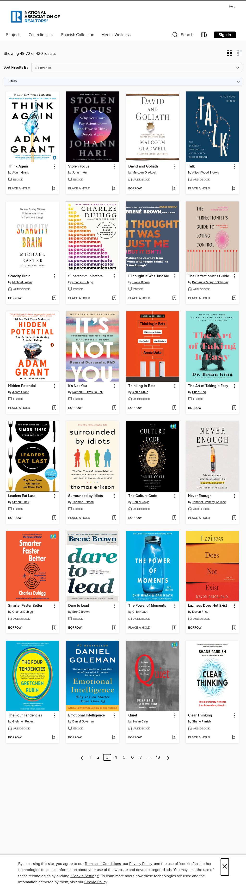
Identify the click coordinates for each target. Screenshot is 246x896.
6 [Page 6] (132, 757)
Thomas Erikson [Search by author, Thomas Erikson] (83, 502)
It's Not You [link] (77, 386)
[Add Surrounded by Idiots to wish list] (114, 518)
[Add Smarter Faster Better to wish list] (54, 628)
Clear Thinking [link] (200, 715)
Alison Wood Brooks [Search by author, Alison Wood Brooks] (205, 172)
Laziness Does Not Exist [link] (207, 606)
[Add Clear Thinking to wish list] (234, 738)
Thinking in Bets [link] (141, 386)
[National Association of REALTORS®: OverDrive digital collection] (35, 16)
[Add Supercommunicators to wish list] (114, 298)
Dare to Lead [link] (78, 606)
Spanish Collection (77, 35)
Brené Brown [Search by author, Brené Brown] (141, 282)
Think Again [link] (18, 166)
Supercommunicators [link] (85, 276)
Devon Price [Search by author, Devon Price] (200, 612)
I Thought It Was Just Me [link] (148, 276)
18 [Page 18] (158, 757)
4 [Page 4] (116, 757)
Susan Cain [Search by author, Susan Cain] (140, 721)
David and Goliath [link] (143, 166)
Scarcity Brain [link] (19, 276)
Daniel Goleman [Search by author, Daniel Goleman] (83, 721)
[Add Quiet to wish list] (174, 738)
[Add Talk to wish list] (234, 189)
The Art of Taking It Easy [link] (208, 386)
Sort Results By (16, 67)
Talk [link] (191, 166)
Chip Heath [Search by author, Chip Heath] (140, 612)
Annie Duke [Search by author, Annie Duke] (140, 392)
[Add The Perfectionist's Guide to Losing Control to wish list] (234, 298)
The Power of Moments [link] (147, 606)
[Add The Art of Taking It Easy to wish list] (234, 408)
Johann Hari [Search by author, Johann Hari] (80, 172)
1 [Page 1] (90, 757)
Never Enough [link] (200, 496)
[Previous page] (81, 757)
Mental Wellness (116, 35)
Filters (12, 81)
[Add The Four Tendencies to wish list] (54, 738)
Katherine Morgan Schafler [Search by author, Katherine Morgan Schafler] (210, 282)
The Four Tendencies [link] (25, 715)
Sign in (225, 35)
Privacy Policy (140, 863)
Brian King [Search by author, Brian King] (199, 392)
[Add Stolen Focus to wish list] (114, 189)
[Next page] (168, 757)
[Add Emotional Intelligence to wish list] (114, 738)
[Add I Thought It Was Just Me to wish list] (174, 298)
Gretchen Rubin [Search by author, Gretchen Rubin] (22, 721)
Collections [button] (41, 35)
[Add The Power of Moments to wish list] (174, 628)
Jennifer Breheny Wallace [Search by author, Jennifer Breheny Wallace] (209, 502)
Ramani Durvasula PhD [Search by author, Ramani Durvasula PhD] (87, 392)
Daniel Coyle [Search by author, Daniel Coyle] (140, 502)
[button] (182, 35)
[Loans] (204, 35)
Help (232, 6)
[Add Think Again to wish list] (54, 189)
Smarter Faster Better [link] (25, 606)
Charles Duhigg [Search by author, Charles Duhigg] (82, 282)
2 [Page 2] (98, 757)
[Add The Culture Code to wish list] (174, 518)
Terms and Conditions (103, 863)
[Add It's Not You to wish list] (114, 408)
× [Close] (225, 867)
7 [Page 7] (141, 757)
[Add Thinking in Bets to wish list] (174, 408)
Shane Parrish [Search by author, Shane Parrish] (201, 721)
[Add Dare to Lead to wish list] (114, 628)
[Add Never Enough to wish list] (234, 518)
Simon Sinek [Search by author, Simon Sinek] (20, 502)
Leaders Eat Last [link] (21, 496)
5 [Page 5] (124, 757)
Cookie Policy (95, 882)
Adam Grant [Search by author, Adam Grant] (20, 172)
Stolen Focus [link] (78, 166)
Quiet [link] (132, 715)
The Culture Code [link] (142, 496)
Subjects (13, 35)
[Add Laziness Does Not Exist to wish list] (234, 628)
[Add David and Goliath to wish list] (174, 189)
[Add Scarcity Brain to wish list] (54, 298)
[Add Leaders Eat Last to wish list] (54, 518)
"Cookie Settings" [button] (84, 876)
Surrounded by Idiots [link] (85, 496)
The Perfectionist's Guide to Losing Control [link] (210, 276)
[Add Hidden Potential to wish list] (54, 408)
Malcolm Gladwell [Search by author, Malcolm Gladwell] (144, 172)
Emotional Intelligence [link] (86, 715)
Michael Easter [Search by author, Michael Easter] (22, 282)
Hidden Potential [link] (22, 386)
